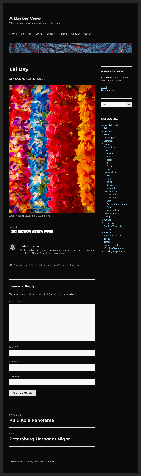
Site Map (26, 33)
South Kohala (113, 210)
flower (73, 265)
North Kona (112, 198)
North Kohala (113, 194)
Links (39, 33)
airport (65, 265)
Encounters (109, 147)
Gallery (50, 33)
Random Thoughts (113, 226)
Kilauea (110, 185)
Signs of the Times (113, 235)
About (87, 33)
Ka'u (109, 179)
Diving (107, 144)
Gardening (109, 153)
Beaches (110, 160)
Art (105, 128)
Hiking (107, 216)
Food (106, 150)
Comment (16, 301)
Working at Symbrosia (114, 251)
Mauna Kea (112, 188)
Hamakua (111, 172)
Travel (107, 242)
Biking (107, 134)
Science (107, 232)
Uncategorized (111, 245)
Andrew (18, 265)
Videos (63, 33)
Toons (107, 239)
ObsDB (75, 33)
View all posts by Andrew (52, 253)
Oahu (109, 201)
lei (78, 265)
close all (114, 125)
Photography (110, 223)
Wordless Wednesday (114, 248)
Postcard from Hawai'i (48, 265)
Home (13, 33)
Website (14, 376)
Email (13, 362)
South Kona (112, 213)
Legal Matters (107, 90)
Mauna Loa (112, 191)
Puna (109, 207)
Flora (109, 169)
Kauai (109, 182)
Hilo (109, 175)
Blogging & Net (111, 138)
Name (13, 347)
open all (105, 125)
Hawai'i (107, 156)
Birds (109, 163)
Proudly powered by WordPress (40, 462)
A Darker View (25, 18)
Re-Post (108, 229)
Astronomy (109, 131)
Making (107, 220)
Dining (110, 166)
